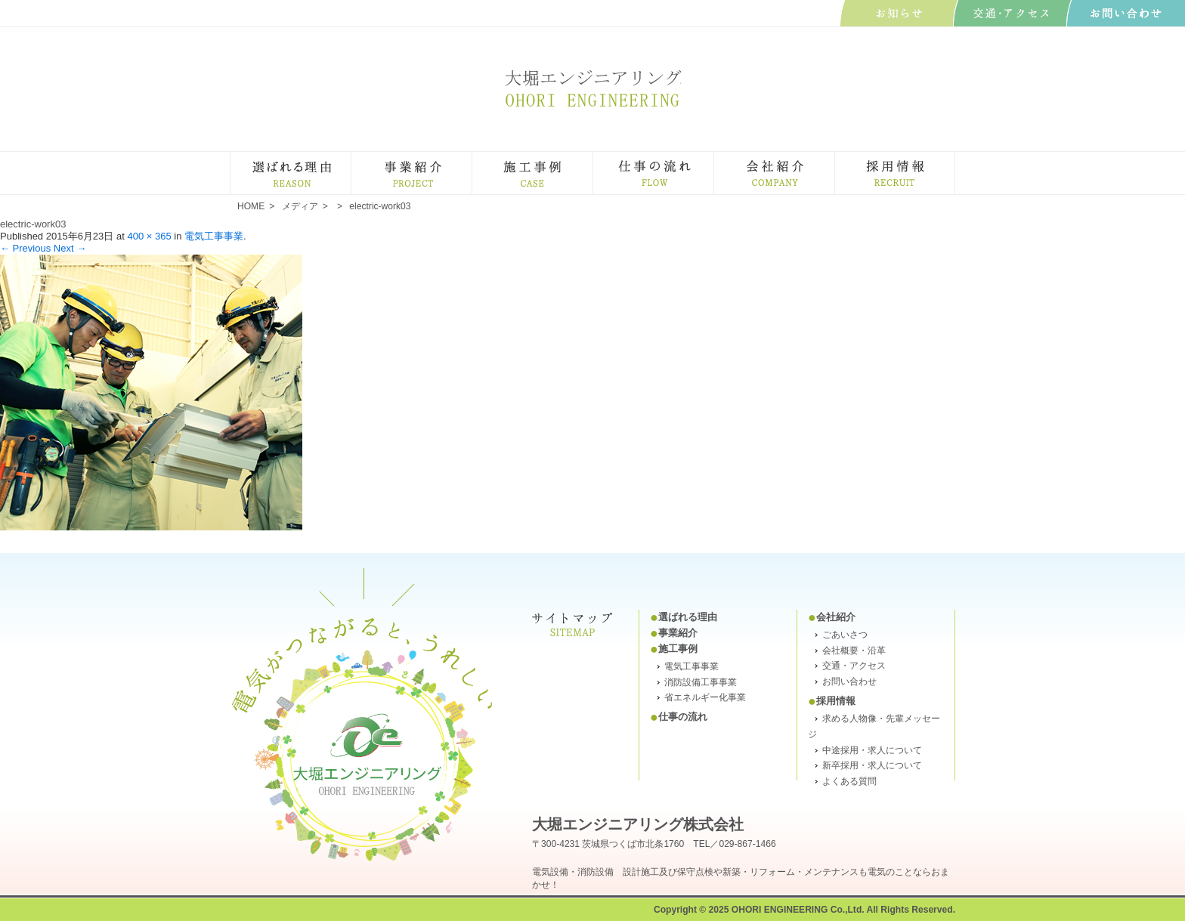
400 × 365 (149, 236)
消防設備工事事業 (700, 682)
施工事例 (678, 648)
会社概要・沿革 (854, 650)
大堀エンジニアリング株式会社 (592, 88)
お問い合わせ (1125, 13)
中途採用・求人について (872, 750)
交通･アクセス (1012, 13)
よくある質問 (849, 781)
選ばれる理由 (350, 158)
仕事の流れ (682, 716)
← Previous (25, 248)
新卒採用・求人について (872, 765)
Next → (70, 248)
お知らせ (899, 13)
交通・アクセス (854, 665)
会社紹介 (835, 617)
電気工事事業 (213, 236)
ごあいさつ (845, 634)
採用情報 (835, 700)
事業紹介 (471, 158)
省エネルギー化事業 (705, 697)
